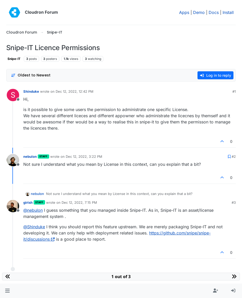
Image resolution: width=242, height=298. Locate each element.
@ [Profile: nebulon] (33, 210)
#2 (234, 156)
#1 (234, 91)
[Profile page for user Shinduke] (13, 95)
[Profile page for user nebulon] (13, 160)
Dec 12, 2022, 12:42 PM (74, 91)
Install (228, 12)
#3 (234, 202)
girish (28, 202)
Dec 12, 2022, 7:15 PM (79, 202)
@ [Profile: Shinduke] (34, 226)
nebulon (30, 156)
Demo (199, 12)
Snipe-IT (14, 59)
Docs (214, 12)
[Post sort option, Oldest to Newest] (31, 75)
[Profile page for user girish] (13, 206)
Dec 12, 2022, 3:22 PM (84, 156)
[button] (7, 291)
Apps (184, 12)
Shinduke (31, 91)
